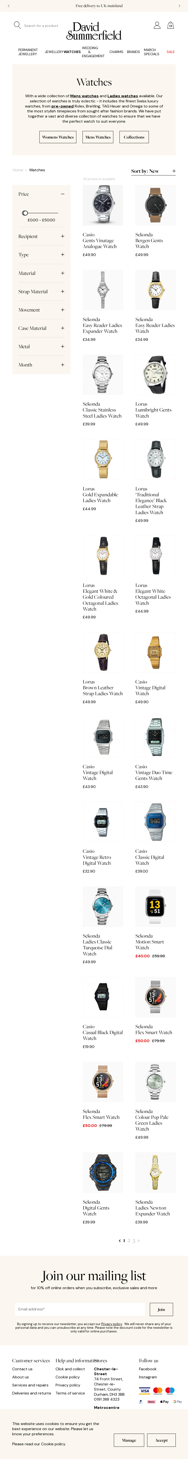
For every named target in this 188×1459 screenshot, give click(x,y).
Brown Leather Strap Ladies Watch (103, 664)
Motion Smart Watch (155, 918)
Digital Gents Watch (103, 1184)
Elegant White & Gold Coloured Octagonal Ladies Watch (103, 574)
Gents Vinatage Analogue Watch (103, 217)
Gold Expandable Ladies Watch (103, 471)
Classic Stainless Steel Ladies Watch (103, 386)
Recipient (41, 236)
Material (41, 273)
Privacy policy (111, 1324)
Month (41, 365)
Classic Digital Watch (155, 834)
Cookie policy (68, 1377)
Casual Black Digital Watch (103, 1009)
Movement (41, 310)
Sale (168, 52)
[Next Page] (139, 1240)
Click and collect (70, 1369)
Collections (134, 137)
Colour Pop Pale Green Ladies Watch (155, 1097)
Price (41, 194)
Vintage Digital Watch (155, 664)
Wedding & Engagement (89, 52)
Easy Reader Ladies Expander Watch (103, 302)
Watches (67, 52)
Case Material (41, 328)
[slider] (25, 213)
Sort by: (153, 171)
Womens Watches (58, 137)
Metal (41, 346)
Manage (129, 1440)
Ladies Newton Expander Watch (155, 1184)
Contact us (22, 1369)
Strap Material (41, 291)
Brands (129, 52)
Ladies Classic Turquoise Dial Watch (103, 921)
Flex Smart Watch (155, 1006)
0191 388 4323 (106, 1399)
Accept (161, 1440)
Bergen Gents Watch (155, 217)
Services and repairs (30, 1385)
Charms (112, 52)
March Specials (149, 52)
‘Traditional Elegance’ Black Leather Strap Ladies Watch (155, 477)
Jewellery (48, 52)
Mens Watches (98, 137)
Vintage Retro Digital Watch (103, 834)
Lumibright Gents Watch (155, 386)
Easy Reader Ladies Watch (155, 302)
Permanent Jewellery (25, 52)
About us (20, 1377)
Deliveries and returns (31, 1393)
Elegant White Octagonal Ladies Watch (155, 571)
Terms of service (70, 1393)
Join (161, 1309)
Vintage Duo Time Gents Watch (155, 749)
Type (41, 255)
